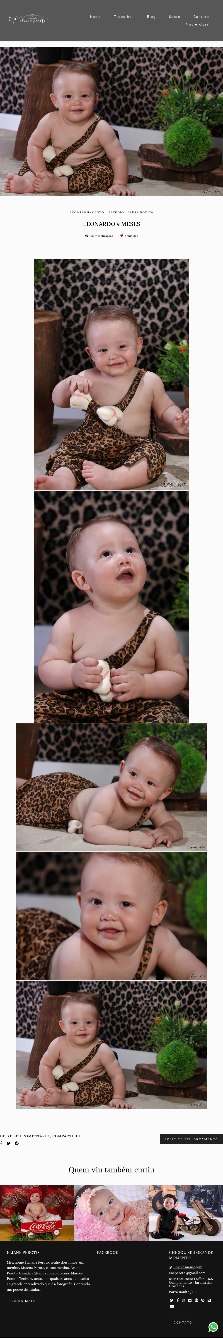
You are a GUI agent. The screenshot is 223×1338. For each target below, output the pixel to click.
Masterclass (197, 24)
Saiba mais (23, 1300)
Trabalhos (124, 17)
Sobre (174, 17)
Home (95, 17)
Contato (201, 17)
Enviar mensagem (187, 1267)
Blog (151, 17)
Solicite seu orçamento (191, 1139)
